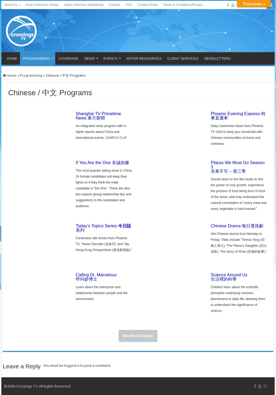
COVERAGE (68, 59)
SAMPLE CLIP (116, 138)
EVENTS (111, 59)
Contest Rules (147, 5)
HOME (12, 59)
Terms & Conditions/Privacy (183, 5)
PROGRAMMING (36, 59)
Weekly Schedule (138, 336)
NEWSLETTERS (217, 59)
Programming (31, 75)
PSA (129, 5)
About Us (10, 5)
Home (9, 75)
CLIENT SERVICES (182, 59)
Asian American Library (41, 5)
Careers (114, 5)
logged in (72, 365)
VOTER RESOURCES (143, 59)
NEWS (89, 59)
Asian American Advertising (83, 5)
